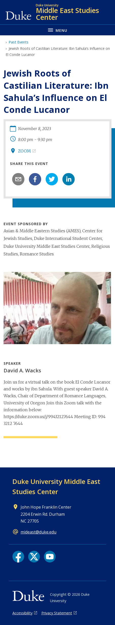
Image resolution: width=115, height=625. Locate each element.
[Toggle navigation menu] (57, 29)
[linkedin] (68, 179)
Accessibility (22, 613)
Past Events (18, 42)
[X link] (34, 556)
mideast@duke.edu (38, 532)
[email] (18, 179)
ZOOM (24, 151)
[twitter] (51, 179)
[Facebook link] (18, 556)
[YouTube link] (50, 556)
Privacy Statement (56, 613)
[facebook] (35, 179)
